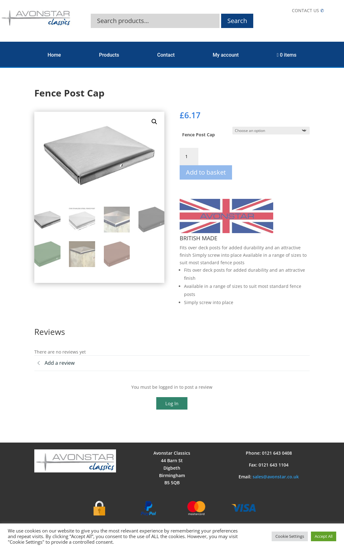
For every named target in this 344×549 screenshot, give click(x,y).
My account (226, 55)
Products (109, 55)
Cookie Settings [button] (289, 536)
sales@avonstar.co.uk (276, 477)
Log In (171, 403)
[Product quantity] (189, 156)
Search (237, 20)
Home (54, 55)
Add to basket (206, 172)
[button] (154, 121)
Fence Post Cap (198, 135)
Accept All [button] (323, 536)
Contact (166, 55)
